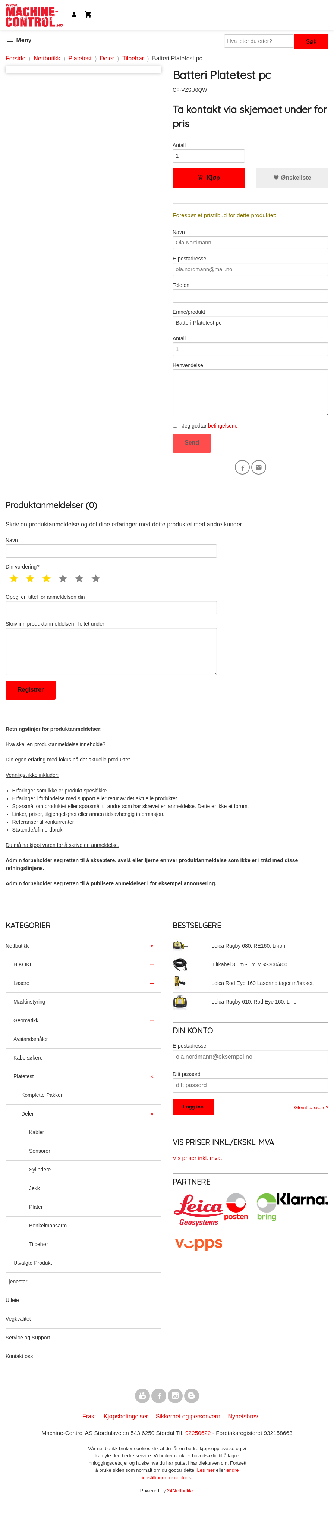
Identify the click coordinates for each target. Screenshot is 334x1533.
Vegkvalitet (18, 1344)
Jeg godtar (205, 441)
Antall (179, 145)
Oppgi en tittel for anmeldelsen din (111, 624)
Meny (18, 40)
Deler (27, 1139)
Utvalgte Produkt (32, 1288)
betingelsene (222, 441)
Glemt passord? (311, 1133)
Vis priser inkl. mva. (198, 1183)
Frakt (89, 1443)
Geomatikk (25, 1046)
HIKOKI (22, 990)
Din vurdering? (23, 586)
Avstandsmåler (30, 1064)
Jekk (34, 1214)
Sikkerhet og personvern (188, 1443)
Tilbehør (38, 1270)
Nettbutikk (17, 971)
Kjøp (209, 179)
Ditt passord (187, 1099)
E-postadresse (250, 270)
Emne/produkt (250, 327)
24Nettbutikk (180, 1518)
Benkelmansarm (48, 1251)
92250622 (199, 1460)
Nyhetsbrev (243, 1443)
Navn (250, 242)
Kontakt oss (19, 1382)
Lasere (21, 1008)
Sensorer (39, 1176)
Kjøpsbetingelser (126, 1443)
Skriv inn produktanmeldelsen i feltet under (111, 670)
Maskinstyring (29, 1027)
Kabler (36, 1158)
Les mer (206, 1498)
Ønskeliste (292, 179)
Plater (36, 1232)
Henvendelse (250, 402)
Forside (15, 58)
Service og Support (28, 1363)
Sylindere (40, 1195)
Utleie (12, 1326)
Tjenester (16, 1307)
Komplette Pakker (42, 1120)
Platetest (23, 1102)
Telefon (250, 299)
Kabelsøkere (28, 1083)
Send (192, 458)
